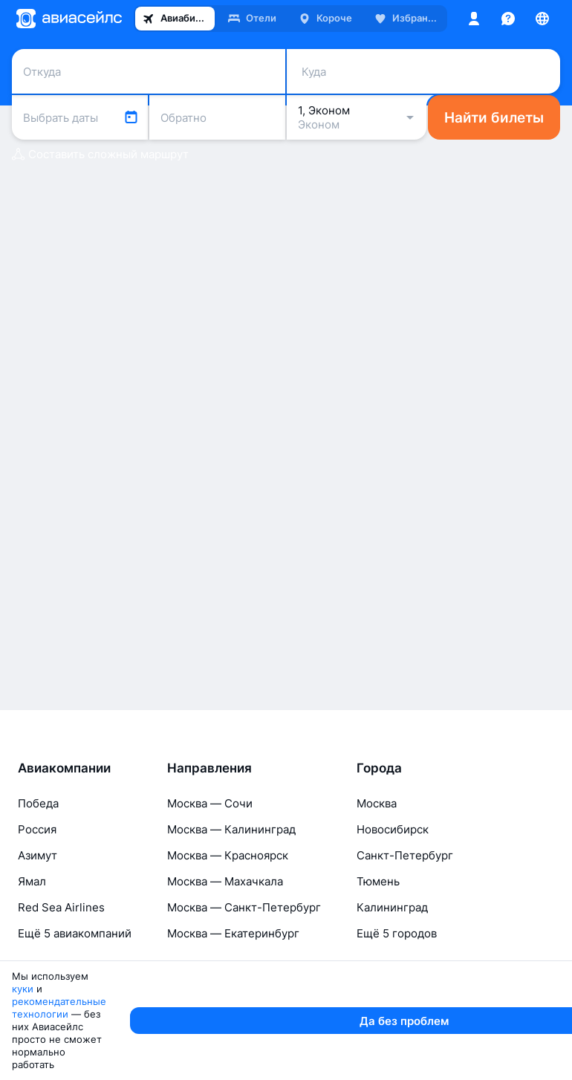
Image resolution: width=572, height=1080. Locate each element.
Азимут (37, 925)
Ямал (32, 951)
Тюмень (378, 951)
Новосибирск (393, 899)
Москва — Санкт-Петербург (244, 977)
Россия (37, 899)
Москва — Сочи (210, 873)
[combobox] (148, 67)
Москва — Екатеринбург (233, 1003)
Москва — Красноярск (227, 925)
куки (102, 1052)
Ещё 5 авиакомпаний (74, 1003)
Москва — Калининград (231, 899)
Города (379, 837)
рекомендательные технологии (202, 1052)
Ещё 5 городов (397, 1003)
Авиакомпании (64, 837)
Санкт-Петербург (405, 925)
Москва (377, 873)
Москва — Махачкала (225, 951)
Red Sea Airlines (61, 977)
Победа (38, 873)
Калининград (392, 977)
